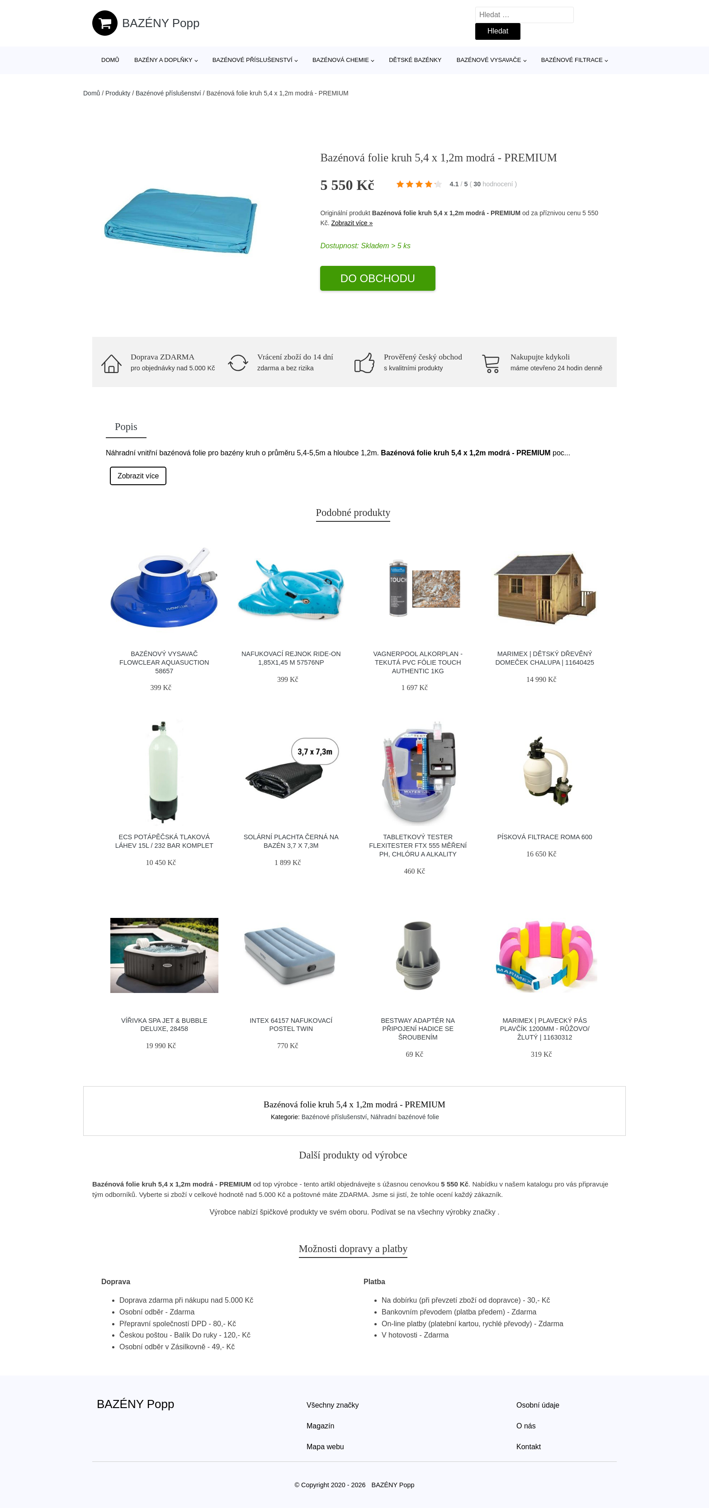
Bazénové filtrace (572, 60)
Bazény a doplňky (163, 60)
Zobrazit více (138, 476)
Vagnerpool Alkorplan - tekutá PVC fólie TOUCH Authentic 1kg (418, 662)
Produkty (117, 93)
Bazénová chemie (340, 60)
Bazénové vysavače (489, 60)
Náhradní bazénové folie (404, 1116)
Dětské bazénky (415, 60)
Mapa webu (325, 1447)
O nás (526, 1426)
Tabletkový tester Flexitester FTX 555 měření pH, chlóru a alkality (418, 845)
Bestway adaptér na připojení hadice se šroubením (418, 1029)
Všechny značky (333, 1405)
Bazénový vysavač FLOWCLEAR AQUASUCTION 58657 (164, 662)
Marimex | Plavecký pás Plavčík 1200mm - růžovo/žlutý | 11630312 (545, 1029)
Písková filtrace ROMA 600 (544, 837)
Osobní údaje (537, 1405)
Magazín (320, 1426)
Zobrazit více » (352, 223)
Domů (110, 60)
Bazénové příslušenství (253, 60)
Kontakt (528, 1447)
